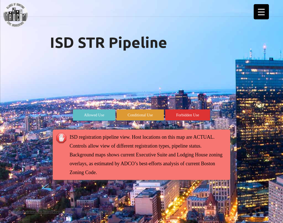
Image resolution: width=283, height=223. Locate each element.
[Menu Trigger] (261, 11)
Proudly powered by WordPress (34, 211)
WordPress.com (110, 211)
